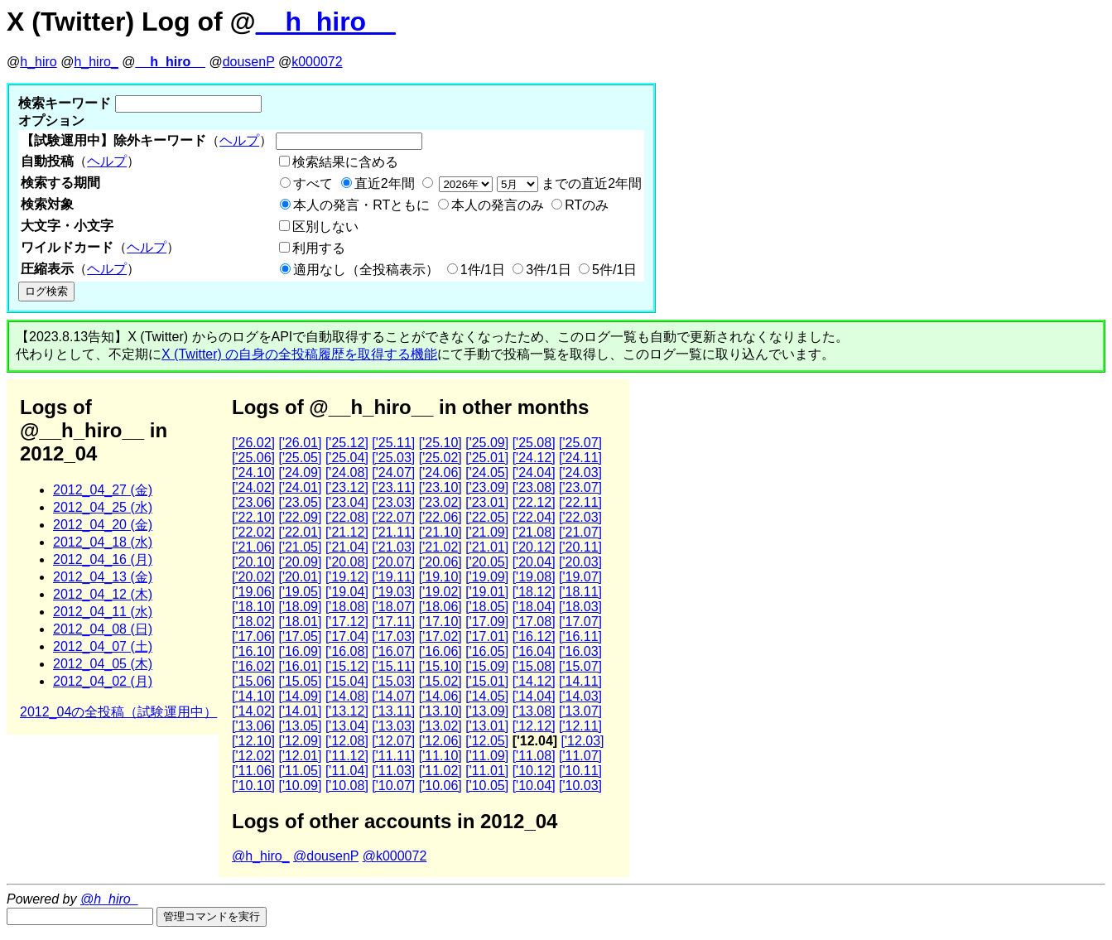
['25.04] (346, 458)
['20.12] (534, 547)
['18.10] (253, 607)
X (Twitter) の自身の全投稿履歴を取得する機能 (299, 354)
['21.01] (486, 547)
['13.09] (486, 711)
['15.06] (253, 681)
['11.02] (440, 771)
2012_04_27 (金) (102, 490)
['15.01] (486, 681)
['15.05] (299, 681)
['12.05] (486, 741)
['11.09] (486, 756)
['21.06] (253, 547)
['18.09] (299, 607)
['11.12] (346, 756)
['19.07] (580, 577)
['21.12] (346, 532)
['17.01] (486, 636)
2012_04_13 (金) (102, 577)
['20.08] (346, 562)
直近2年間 (384, 183)
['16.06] (440, 651)
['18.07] (393, 607)
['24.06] (440, 472)
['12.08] (346, 741)
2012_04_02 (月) (102, 681)
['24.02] (253, 487)
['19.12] (346, 577)
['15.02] (440, 681)
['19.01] (486, 592)
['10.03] (580, 786)
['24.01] (299, 487)
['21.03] (393, 547)
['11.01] (486, 771)
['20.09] (299, 562)
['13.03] (393, 726)
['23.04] (346, 502)
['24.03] (580, 472)
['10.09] (299, 786)
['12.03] (582, 741)
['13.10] (440, 711)
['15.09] (486, 666)
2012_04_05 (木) (102, 664)
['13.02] (440, 726)
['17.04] (346, 636)
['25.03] (393, 458)
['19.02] (440, 592)
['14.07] (393, 696)
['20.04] (534, 562)
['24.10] (253, 472)
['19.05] (299, 592)
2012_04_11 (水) (102, 612)
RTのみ (587, 205)
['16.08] (346, 651)
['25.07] (580, 443)
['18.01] (299, 622)
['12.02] (253, 756)
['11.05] (299, 771)
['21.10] (440, 532)
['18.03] (580, 607)
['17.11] (393, 622)
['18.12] (534, 592)
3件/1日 (548, 270)
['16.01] (299, 666)
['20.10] (253, 562)
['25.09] (486, 443)
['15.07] (580, 666)
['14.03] (580, 696)
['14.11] (580, 681)
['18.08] (346, 607)
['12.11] (580, 726)
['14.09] (299, 696)
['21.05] (299, 547)
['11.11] (393, 756)
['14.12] (534, 681)
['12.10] (253, 741)
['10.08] (346, 786)
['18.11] (580, 592)
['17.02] (440, 636)
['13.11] (393, 711)
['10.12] (534, 771)
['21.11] (393, 532)
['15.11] (393, 666)
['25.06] (253, 458)
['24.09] (299, 472)
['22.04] (534, 517)
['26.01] (299, 443)
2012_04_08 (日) (102, 629)
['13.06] (253, 726)
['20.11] (580, 547)
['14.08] (346, 696)
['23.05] (299, 502)
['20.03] (580, 562)
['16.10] (253, 651)
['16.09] (299, 651)
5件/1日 (614, 270)
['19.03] (393, 592)
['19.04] (346, 592)
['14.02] (253, 711)
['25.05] (299, 458)
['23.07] (580, 487)
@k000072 (395, 856)
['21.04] (346, 547)
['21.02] (440, 547)
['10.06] (440, 786)
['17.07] (580, 622)
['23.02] (440, 502)
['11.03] (393, 771)
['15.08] (534, 666)
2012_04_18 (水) (102, 542)
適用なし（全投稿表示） (366, 270)
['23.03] (393, 502)
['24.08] (346, 472)
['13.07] (580, 711)
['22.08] (346, 517)
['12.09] (299, 741)
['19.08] (534, 577)
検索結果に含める (345, 162)
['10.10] (253, 786)
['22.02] (253, 532)
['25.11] (393, 443)
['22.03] (580, 517)
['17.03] (393, 636)
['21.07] (580, 532)
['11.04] (346, 771)
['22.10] (253, 517)
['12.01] (299, 756)
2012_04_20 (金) (102, 525)
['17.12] (346, 622)
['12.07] (393, 741)
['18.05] (486, 607)
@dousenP (326, 856)
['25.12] (346, 443)
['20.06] (440, 562)
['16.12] (534, 636)
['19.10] (440, 577)
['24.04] (534, 472)
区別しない (325, 226)
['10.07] (393, 786)
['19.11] (393, 577)
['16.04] (534, 651)
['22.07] (393, 517)
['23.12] (346, 487)
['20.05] (486, 562)
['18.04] (534, 607)
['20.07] (393, 562)
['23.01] (486, 502)
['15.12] (346, 666)
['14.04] (534, 696)
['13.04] (346, 726)
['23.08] (534, 487)
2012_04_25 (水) (102, 507)
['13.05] (299, 726)
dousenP (249, 62)
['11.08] (534, 756)
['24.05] (486, 472)
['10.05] (486, 786)
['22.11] (580, 502)
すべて (313, 183)
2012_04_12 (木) (102, 594)
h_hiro (38, 62)
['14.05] (486, 696)
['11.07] (580, 756)
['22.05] (486, 517)
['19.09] (486, 577)
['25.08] (534, 443)
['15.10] (440, 666)
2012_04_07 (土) (102, 646)
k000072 (316, 62)
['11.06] (253, 771)
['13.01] (486, 726)
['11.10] (440, 756)
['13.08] (534, 711)
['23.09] (486, 487)
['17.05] (299, 636)
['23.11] (393, 487)
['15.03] (393, 681)
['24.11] (580, 458)
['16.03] (580, 651)
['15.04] (346, 681)
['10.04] (534, 786)
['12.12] (534, 726)
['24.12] (534, 458)
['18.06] (440, 607)
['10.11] (580, 771)
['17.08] (534, 622)
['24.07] (393, 472)
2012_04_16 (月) (102, 559)
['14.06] (440, 696)
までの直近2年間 (539, 183)
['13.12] (346, 711)
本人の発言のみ (497, 205)
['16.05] (486, 651)
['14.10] (253, 696)
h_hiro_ (96, 62)
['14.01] (299, 711)
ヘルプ (239, 140)
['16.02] (253, 666)
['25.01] (486, 458)
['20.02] (253, 577)
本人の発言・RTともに (361, 205)
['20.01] (299, 577)
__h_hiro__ (326, 21)
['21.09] (486, 532)
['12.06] (440, 741)
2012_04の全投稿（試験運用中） (118, 712)
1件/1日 (482, 270)
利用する (318, 248)
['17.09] (486, 622)
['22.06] (440, 517)
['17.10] (440, 622)
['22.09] (299, 517)
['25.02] (440, 458)
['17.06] (253, 636)
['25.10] (440, 443)
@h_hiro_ (261, 856)
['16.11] (580, 636)
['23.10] (440, 487)
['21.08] (534, 532)
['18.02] (253, 622)
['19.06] (253, 592)
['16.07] (393, 651)
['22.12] (534, 502)
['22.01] (299, 532)
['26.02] (253, 443)
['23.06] (253, 502)
